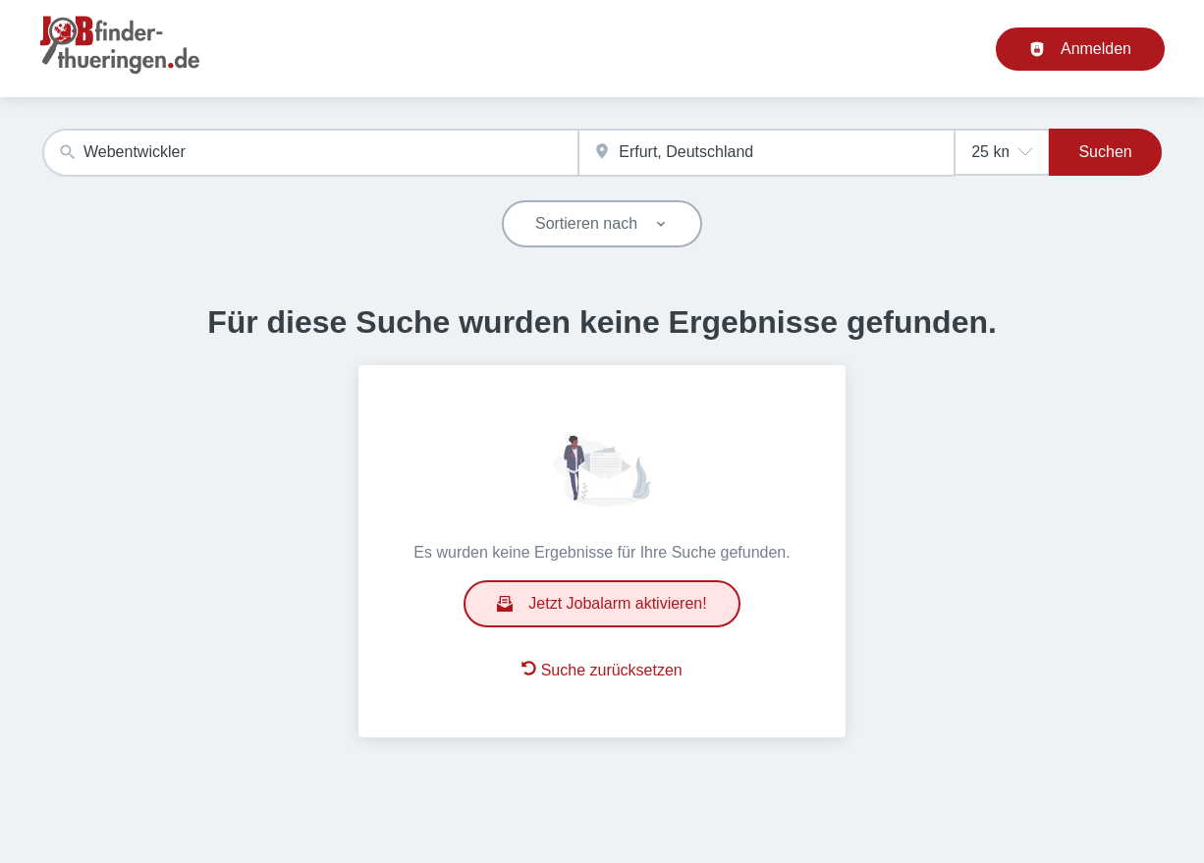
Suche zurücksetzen (602, 669)
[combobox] (310, 153)
